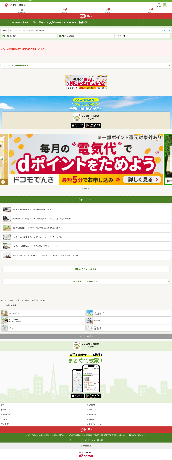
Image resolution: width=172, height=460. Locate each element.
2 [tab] (85, 188)
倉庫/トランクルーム (94, 424)
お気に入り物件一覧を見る (16, 66)
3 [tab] (87, 188)
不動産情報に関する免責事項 (102, 435)
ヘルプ (84, 440)
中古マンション (92, 410)
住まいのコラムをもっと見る (85, 281)
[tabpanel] (86, 160)
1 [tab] (83, 188)
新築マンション (6, 410)
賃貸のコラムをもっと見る (85, 269)
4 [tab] (89, 188)
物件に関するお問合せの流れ (77, 435)
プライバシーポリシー (75, 440)
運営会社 (99, 440)
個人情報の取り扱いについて (119, 435)
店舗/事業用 (5, 424)
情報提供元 (89, 435)
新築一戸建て (5, 414)
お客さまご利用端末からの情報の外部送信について (53, 435)
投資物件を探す (92, 419)
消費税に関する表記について (137, 435)
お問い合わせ (91, 440)
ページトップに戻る (86, 336)
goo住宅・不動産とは (32, 435)
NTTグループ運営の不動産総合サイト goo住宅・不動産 (18, 1)
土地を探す (5, 419)
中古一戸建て (91, 414)
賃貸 (2, 405)
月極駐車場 (91, 405)
